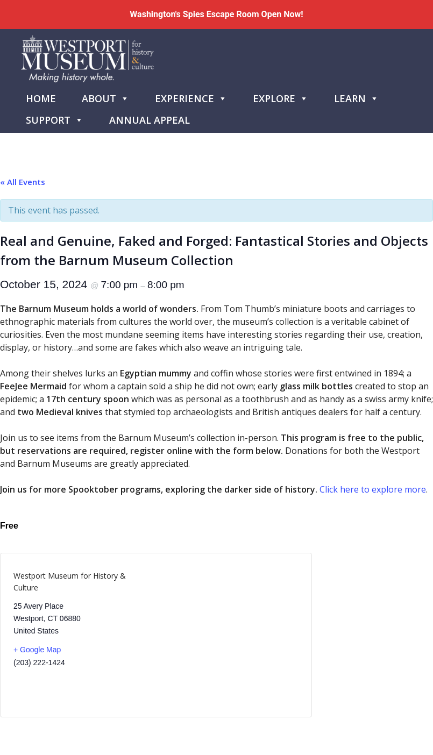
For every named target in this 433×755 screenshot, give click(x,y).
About (105, 96)
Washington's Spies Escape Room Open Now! (216, 14)
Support (54, 117)
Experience (191, 96)
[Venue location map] (227, 635)
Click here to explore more (373, 489)
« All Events (22, 181)
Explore (280, 96)
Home (41, 98)
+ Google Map (37, 649)
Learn (356, 96)
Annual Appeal (149, 119)
